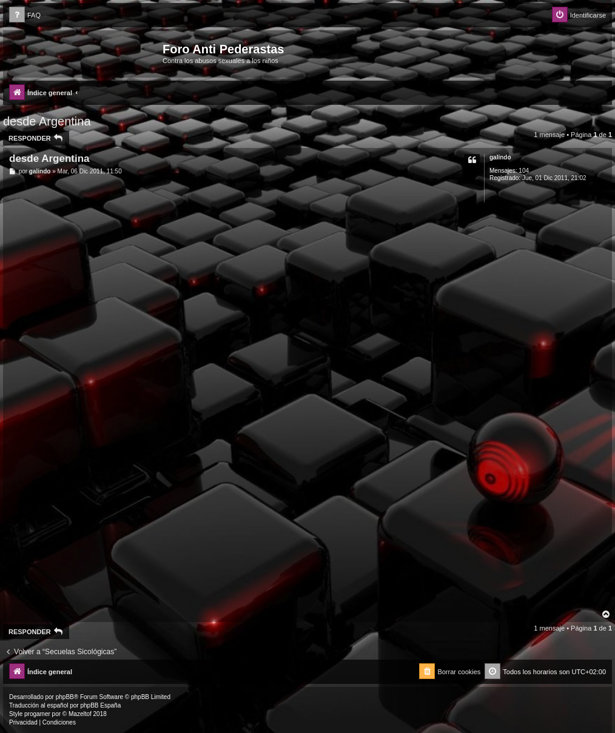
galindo (500, 157)
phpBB (65, 697)
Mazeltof (80, 714)
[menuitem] (25, 15)
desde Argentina (47, 121)
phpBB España (100, 705)
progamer (37, 714)
